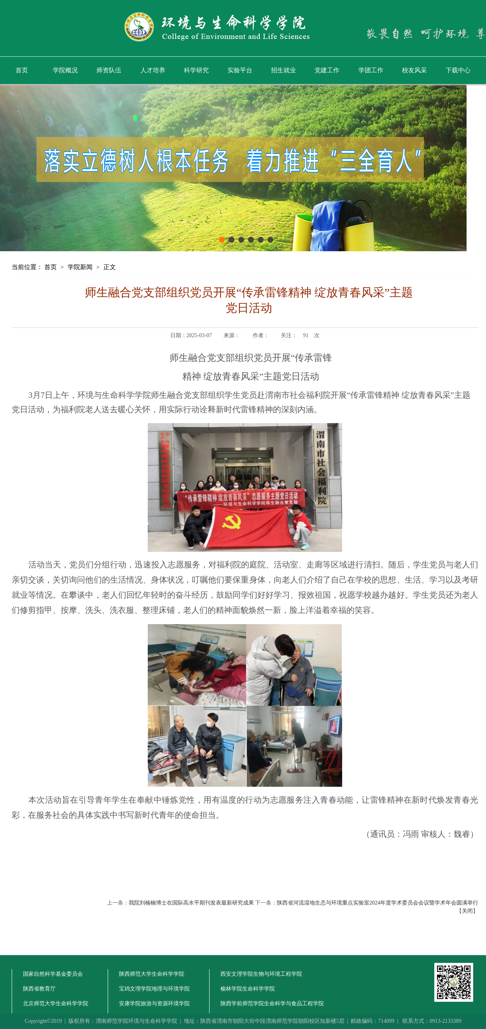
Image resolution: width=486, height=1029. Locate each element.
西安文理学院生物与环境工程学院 (261, 974)
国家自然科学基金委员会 (53, 974)
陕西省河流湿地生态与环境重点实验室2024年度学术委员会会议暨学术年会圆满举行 (377, 903)
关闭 (467, 911)
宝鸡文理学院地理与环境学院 (154, 989)
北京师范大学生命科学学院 (55, 1003)
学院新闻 (80, 267)
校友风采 (414, 70)
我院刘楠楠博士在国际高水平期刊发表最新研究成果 (191, 903)
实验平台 (239, 70)
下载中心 (458, 70)
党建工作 (327, 70)
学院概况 (65, 70)
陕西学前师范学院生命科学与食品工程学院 (272, 1003)
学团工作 (370, 70)
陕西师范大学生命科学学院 (151, 974)
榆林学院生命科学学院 (247, 989)
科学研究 (196, 70)
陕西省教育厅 (39, 989)
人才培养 (152, 70)
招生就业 (283, 70)
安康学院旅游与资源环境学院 (154, 1003)
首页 (22, 70)
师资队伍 (108, 70)
